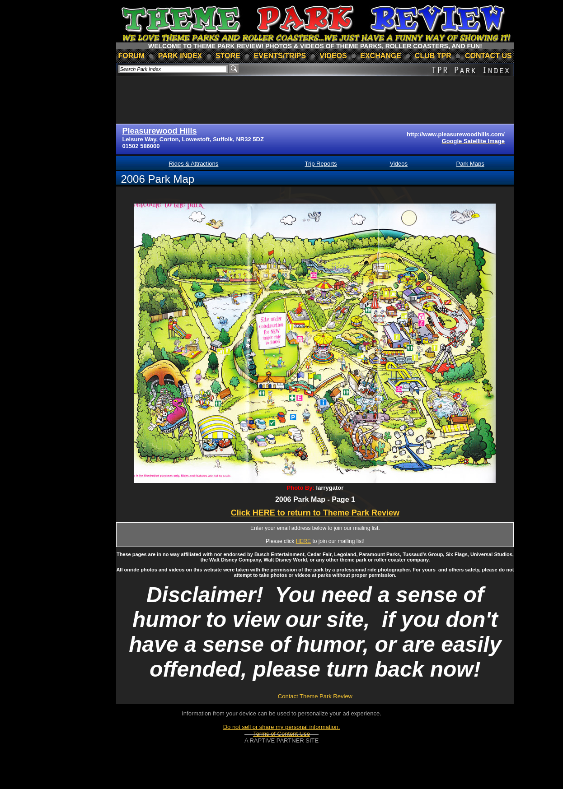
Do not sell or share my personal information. (281, 727)
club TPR (433, 56)
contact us (488, 56)
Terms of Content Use (281, 733)
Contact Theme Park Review (315, 696)
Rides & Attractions (194, 163)
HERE (303, 541)
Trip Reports (321, 163)
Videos (398, 163)
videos (333, 56)
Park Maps (470, 163)
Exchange (380, 56)
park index (180, 56)
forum (131, 56)
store (228, 56)
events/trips (280, 56)
